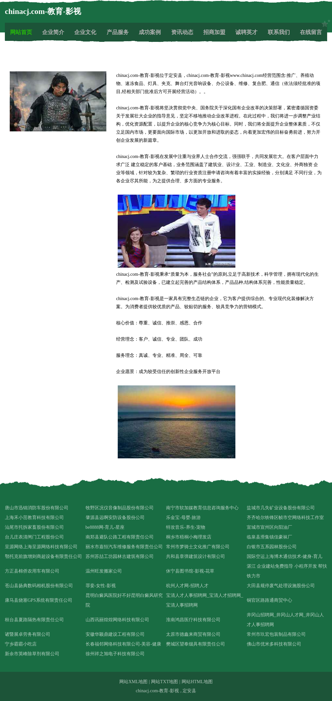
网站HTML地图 (197, 681)
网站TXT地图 (164, 681)
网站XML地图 (133, 681)
